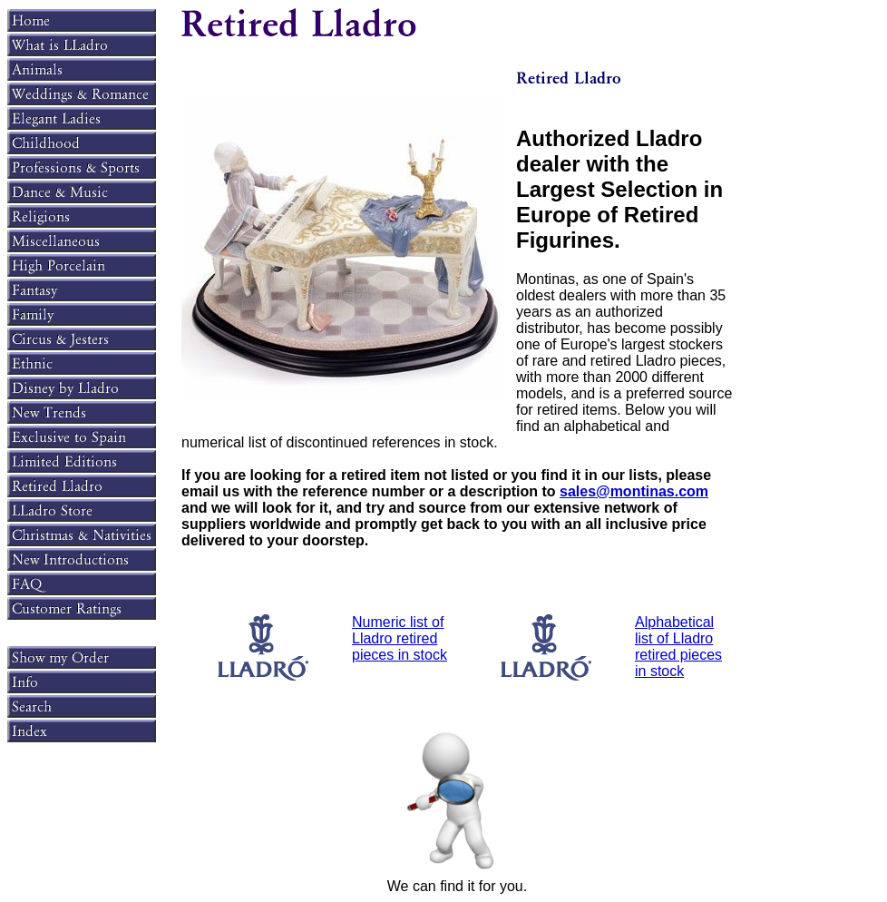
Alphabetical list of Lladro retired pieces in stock (678, 646)
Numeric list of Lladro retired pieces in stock (399, 638)
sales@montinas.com (634, 491)
